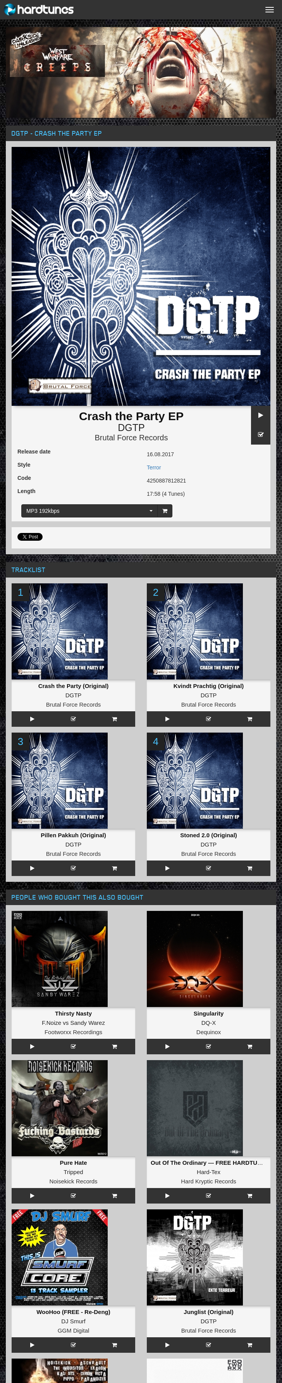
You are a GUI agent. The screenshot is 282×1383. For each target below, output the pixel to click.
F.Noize (51, 1022)
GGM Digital (73, 1330)
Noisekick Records (73, 1181)
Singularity (209, 1013)
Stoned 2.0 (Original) (208, 835)
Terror (154, 467)
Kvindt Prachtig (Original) (209, 686)
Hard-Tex (208, 1172)
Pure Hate (73, 1162)
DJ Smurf (73, 1321)
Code (24, 478)
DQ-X (208, 1022)
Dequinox (208, 1032)
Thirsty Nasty (73, 1013)
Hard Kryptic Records (208, 1181)
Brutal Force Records (131, 437)
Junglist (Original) (208, 1312)
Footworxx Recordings (73, 1032)
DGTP (131, 427)
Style (23, 465)
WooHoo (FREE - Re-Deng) (73, 1312)
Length (26, 491)
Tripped (73, 1172)
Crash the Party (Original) (73, 686)
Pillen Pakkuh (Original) (73, 835)
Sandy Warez (87, 1022)
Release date (34, 451)
